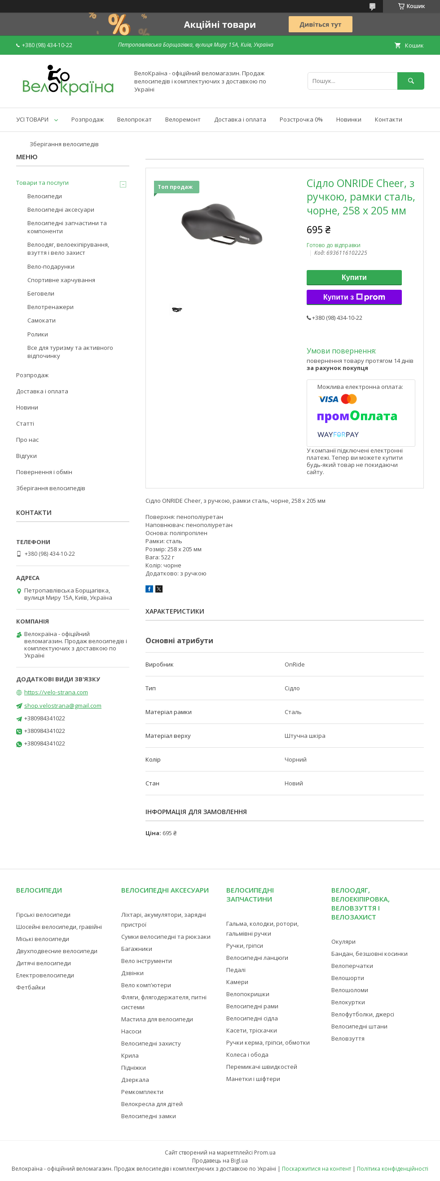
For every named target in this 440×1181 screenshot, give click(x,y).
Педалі (236, 970)
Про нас (27, 440)
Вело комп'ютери (146, 985)
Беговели (40, 293)
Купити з (354, 297)
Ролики (37, 334)
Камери (237, 982)
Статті (25, 423)
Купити (354, 277)
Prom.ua (265, 1152)
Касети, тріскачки (251, 1030)
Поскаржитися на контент (316, 1168)
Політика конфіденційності (392, 1168)
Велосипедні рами (252, 1006)
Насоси (131, 1031)
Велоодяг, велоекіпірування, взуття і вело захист (68, 248)
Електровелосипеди (45, 975)
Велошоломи (349, 990)
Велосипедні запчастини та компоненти (67, 227)
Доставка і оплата (240, 119)
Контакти (388, 119)
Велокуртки (348, 1002)
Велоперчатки (352, 966)
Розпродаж (87, 119)
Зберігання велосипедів (64, 144)
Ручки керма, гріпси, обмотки (268, 1042)
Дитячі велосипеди (43, 963)
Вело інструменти (146, 961)
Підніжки (133, 1067)
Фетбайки (30, 987)
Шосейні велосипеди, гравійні (59, 927)
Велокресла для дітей (152, 1104)
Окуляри (343, 941)
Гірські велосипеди (43, 915)
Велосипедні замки (148, 1116)
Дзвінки (132, 973)
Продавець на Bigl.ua (220, 1160)
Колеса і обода (247, 1054)
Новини (27, 407)
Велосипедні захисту (151, 1043)
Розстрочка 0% (301, 119)
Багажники (136, 949)
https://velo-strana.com (56, 692)
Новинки (348, 119)
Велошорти (347, 978)
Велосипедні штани (359, 1026)
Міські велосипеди (42, 939)
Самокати (41, 320)
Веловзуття (348, 1038)
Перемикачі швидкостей (261, 1067)
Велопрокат (134, 119)
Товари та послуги (42, 183)
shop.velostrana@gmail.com (62, 705)
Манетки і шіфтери (253, 1079)
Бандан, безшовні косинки (369, 954)
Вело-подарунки (51, 266)
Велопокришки (247, 994)
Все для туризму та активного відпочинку (70, 352)
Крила (130, 1055)
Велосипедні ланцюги (257, 958)
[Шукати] (410, 81)
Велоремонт (183, 119)
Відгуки (26, 456)
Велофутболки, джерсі (362, 1014)
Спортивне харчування (61, 280)
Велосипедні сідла (252, 1018)
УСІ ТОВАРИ (32, 119)
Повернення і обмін (44, 472)
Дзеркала (135, 1080)
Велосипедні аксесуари (60, 209)
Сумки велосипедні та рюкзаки (166, 937)
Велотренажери (50, 307)
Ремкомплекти (142, 1092)
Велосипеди (44, 196)
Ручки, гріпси (244, 945)
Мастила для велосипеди (157, 1019)
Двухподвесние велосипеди (56, 951)
